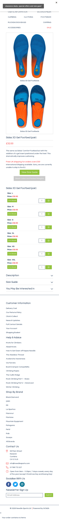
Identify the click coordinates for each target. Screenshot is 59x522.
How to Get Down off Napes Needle (20, 351)
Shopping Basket (13, 332)
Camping (47, 22)
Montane (9, 417)
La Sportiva (10, 409)
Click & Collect (12, 316)
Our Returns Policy (13, 312)
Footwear (46, 17)
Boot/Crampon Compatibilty (17, 367)
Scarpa (9, 437)
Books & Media (44, 12)
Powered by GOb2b (41, 508)
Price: (9, 196)
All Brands (10, 441)
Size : (9, 193)
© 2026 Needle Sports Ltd (20, 508)
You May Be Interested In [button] (20, 288)
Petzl (8, 429)
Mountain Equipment (14, 421)
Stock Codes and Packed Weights (29, 178)
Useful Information (17, 12)
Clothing (28, 17)
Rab (7, 433)
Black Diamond (12, 397)
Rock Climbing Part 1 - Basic (17, 379)
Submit (49, 495)
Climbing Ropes (12, 371)
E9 (7, 405)
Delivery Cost (11, 308)
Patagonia (10, 425)
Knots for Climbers (13, 343)
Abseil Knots (11, 347)
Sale (49, 28)
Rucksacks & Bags (17, 22)
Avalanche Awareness (15, 359)
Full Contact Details (14, 324)
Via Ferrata (10, 363)
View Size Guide (30, 172)
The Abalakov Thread (15, 355)
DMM (8, 401)
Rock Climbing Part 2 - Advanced (20, 383)
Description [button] (12, 275)
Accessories (14, 28)
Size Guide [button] (12, 282)
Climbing (12, 17)
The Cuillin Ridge (13, 375)
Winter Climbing (12, 387)
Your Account (11, 328)
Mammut (10, 413)
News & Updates (13, 320)
